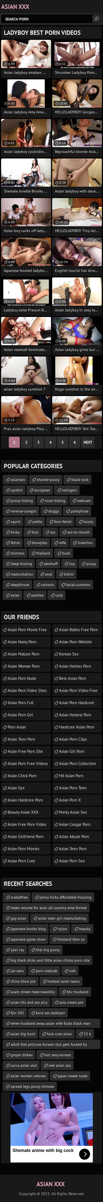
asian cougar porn (74, 824)
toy (72, 563)
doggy (53, 511)
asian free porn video (27, 824)
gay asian (18, 918)
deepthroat (20, 584)
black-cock (80, 479)
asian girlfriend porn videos (25, 838)
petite (37, 521)
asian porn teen (73, 787)
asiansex (18, 479)
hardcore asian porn (76, 727)
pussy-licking (22, 500)
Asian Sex (16, 787)
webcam (84, 500)
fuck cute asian (59, 1033)
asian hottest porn (75, 714)
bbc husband (77, 991)
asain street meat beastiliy (33, 991)
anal (48, 574)
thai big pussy (48, 949)
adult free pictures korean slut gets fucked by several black (49, 1045)
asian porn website (75, 641)
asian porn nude (22, 678)
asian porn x (70, 800)
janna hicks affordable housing (65, 897)
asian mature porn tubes (23, 655)
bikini (69, 574)
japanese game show (28, 939)
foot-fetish (63, 521)
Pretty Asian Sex (73, 812)
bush (66, 553)
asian (15, 595)
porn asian (17, 727)
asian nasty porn (22, 641)
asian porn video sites (27, 690)
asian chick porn (22, 775)
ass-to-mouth (78, 532)
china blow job (23, 981)
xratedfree (19, 897)
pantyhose (79, 511)
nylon (62, 928)
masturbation (22, 574)
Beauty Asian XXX (23, 812)
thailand (43, 553)
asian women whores (28, 1075)
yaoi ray (17, 949)
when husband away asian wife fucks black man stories (50, 1024)
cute (59, 595)
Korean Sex (69, 654)
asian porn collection (77, 763)
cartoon (47, 584)
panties (37, 595)
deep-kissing (21, 563)
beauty (85, 928)
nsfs (72, 970)
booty (88, 521)
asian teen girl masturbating (62, 918)
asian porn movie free (27, 629)
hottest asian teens (64, 981)
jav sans (17, 970)
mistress (17, 553)
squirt (16, 521)
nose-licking (55, 500)
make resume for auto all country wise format (49, 907)
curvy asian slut (24, 1065)
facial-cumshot (78, 584)
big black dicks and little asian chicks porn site (50, 960)
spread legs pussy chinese (32, 1086)
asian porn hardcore (76, 702)
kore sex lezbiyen (50, 1012)
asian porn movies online (23, 850)
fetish (15, 542)
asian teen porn (21, 739)
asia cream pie (71, 1002)
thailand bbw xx (71, 939)
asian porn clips (73, 739)
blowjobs (39, 542)
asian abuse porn (74, 836)
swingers (69, 490)
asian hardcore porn (25, 800)
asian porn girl (20, 714)
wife (62, 542)
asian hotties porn (75, 666)
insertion (85, 542)
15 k (87, 1033)
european (42, 490)
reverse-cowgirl (24, 511)
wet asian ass (60, 1065)
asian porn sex (72, 860)
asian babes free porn (78, 629)
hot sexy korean (57, 1054)
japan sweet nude (72, 1075)
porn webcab (46, 970)
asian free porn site (25, 751)
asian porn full (21, 702)
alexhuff (50, 563)
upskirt (17, 490)
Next (87, 442)
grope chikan (22, 1054)
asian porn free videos (28, 763)
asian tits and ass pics (29, 1002)
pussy (91, 563)
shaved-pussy (48, 479)
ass (52, 532)
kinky (15, 532)
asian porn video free (78, 690)
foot (35, 532)
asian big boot (23, 1033)
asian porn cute (21, 860)
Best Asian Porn (72, 678)
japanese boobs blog (28, 928)
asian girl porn (71, 751)
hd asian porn (71, 775)
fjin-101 (17, 1012)
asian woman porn (24, 666)
